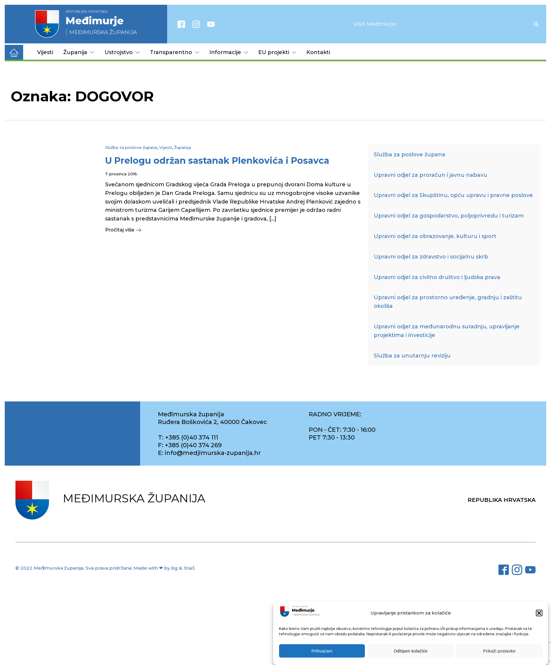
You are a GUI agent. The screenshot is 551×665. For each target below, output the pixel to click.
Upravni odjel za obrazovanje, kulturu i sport (435, 236)
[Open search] (536, 24)
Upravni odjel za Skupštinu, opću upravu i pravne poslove (453, 195)
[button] (539, 614)
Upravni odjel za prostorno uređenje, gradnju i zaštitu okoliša (448, 301)
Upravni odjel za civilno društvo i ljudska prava (437, 277)
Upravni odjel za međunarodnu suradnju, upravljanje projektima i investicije (447, 330)
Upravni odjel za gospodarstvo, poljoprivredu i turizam (449, 215)
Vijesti (45, 52)
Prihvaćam (321, 652)
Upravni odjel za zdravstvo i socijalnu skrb (431, 256)
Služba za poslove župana (131, 147)
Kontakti (318, 52)
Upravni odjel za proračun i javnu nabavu (430, 175)
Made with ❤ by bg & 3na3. (164, 568)
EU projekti (277, 52)
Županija (78, 52)
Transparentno (174, 52)
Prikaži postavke (499, 652)
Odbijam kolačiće (411, 652)
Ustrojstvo (122, 52)
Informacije (228, 52)
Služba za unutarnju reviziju (412, 355)
